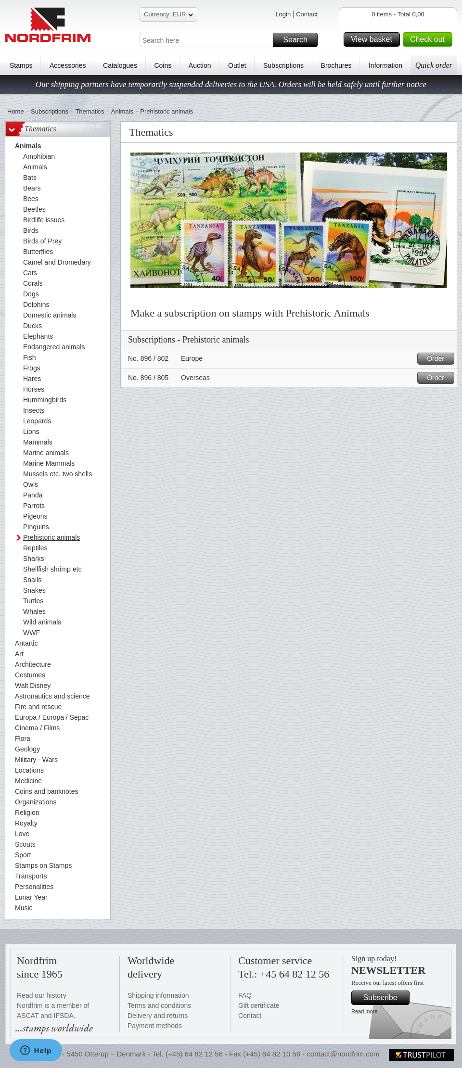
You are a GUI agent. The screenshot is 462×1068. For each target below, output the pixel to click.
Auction (200, 65)
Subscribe (385, 998)
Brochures (336, 65)
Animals (122, 111)
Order (439, 359)
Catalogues (120, 65)
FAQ (245, 995)
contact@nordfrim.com (343, 1054)
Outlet (237, 65)
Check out (429, 39)
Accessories (68, 65)
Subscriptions (283, 65)
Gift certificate (259, 1005)
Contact (307, 14)
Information (385, 65)
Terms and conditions (159, 1005)
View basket (374, 39)
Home (15, 111)
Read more (364, 1011)
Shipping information (158, 995)
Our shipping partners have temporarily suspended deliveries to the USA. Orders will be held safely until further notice (231, 84)
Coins (162, 65)
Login (283, 14)
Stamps (21, 65)
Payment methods (155, 1026)
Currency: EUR (168, 16)
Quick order (433, 65)
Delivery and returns (158, 1015)
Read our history (41, 995)
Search (299, 40)
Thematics (89, 111)
